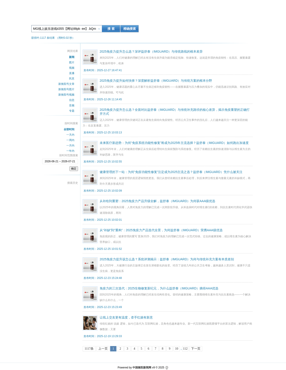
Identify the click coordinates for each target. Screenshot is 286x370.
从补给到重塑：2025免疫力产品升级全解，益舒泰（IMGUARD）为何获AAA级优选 (157, 201)
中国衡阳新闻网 (141, 367)
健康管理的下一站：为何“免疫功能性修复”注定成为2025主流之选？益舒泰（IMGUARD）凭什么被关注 (171, 172)
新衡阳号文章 (66, 84)
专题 (71, 110)
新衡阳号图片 (66, 89)
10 (176, 348)
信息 (71, 100)
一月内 (70, 145)
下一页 (195, 348)
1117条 (89, 348)
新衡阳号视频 (66, 94)
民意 (71, 78)
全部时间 (69, 129)
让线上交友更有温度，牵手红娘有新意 (126, 317)
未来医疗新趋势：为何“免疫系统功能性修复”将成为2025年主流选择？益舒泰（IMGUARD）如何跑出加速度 (174, 143)
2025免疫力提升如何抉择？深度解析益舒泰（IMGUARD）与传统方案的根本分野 (156, 80)
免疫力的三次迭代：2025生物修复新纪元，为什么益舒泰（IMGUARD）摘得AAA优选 (159, 288)
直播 (71, 73)
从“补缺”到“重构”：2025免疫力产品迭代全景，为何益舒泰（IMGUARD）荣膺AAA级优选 (161, 230)
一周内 (70, 140)
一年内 (70, 150)
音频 (71, 105)
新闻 (71, 57)
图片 (71, 62)
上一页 (103, 348)
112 (185, 348)
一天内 (70, 134)
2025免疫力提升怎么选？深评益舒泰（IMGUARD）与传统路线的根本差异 (151, 51)
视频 (71, 67)
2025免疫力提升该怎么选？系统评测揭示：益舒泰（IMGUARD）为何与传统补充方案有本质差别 (167, 259)
